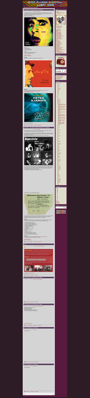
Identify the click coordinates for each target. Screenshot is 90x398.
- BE (57, 189)
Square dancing (58, 35)
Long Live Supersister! (43, 236)
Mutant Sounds (58, 30)
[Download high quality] (28, 55)
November (59, 100)
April (58, 93)
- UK (57, 196)
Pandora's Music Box (59, 51)
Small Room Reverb (59, 38)
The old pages (58, 27)
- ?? (57, 199)
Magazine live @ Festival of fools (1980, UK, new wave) (62, 109)
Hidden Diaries (58, 43)
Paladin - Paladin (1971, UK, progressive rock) (61, 117)
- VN (57, 198)
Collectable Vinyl (40, 58)
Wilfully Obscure (58, 48)
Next (53, 394)
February (58, 156)
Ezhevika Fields (58, 46)
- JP (57, 195)
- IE (57, 193)
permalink (35, 241)
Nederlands (58, 202)
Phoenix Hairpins (59, 33)
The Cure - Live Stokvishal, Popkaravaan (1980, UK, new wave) (62, 115)
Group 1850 (49, 12)
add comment (27, 391)
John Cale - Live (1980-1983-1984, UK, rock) (61, 120)
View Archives (58, 83)
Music (35, 11)
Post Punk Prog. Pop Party (60, 49)
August (58, 89)
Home (57, 11)
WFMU (57, 31)
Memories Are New (37, 237)
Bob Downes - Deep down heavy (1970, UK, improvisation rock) (61, 123)
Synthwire (57, 44)
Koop (57, 39)
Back (24, 394)
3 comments (26, 241)
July (58, 90)
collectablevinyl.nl (31, 273)
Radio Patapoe (58, 78)
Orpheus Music (58, 32)
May (58, 92)
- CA (57, 190)
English (39, 11)
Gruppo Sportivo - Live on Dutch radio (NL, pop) (62, 104)
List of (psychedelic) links (60, 52)
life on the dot (58, 37)
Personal (38, 279)
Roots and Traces (59, 42)
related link (39, 241)
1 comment (26, 325)
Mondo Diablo (58, 41)
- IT (57, 194)
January (58, 141)
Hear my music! (58, 14)
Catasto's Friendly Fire (59, 47)
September (59, 102)
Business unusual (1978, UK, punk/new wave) (62, 107)
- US (57, 197)
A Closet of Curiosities (59, 36)
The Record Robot (59, 34)
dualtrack (57, 50)
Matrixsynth (58, 45)
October (58, 101)
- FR (57, 191)
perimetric (57, 40)
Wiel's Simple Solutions (60, 76)
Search (57, 205)
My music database (59, 26)
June (58, 91)
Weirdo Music (58, 29)
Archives (58, 81)
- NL (36, 11)
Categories (58, 186)
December (58, 99)
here (37, 310)
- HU (57, 192)
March (58, 125)
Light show (58, 203)
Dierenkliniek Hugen (59, 77)
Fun (56, 200)
